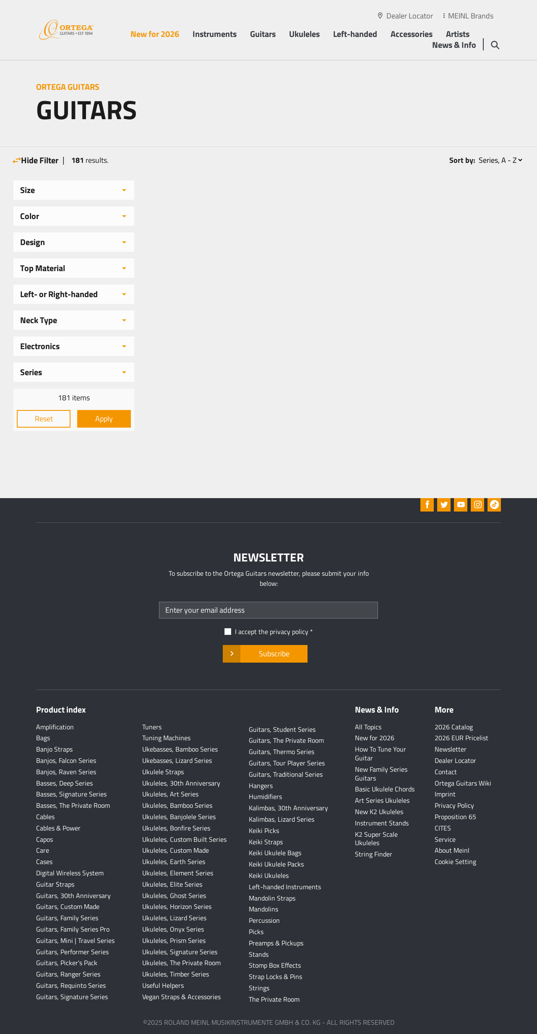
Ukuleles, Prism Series (174, 940)
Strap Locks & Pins (275, 976)
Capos (44, 839)
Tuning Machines (166, 738)
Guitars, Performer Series (72, 952)
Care (42, 850)
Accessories (412, 33)
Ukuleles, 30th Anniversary (181, 783)
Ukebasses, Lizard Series (177, 760)
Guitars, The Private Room (286, 740)
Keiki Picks (264, 830)
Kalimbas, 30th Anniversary (288, 808)
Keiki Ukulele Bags (275, 853)
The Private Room (274, 999)
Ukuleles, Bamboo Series (177, 805)
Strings (259, 988)
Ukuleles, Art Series (170, 794)
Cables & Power (58, 828)
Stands (258, 954)
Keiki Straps (266, 842)
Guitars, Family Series (67, 918)
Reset (44, 418)
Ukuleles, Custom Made (175, 850)
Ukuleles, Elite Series (172, 884)
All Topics (368, 727)
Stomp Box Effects (275, 965)
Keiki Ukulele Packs (276, 864)
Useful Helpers (163, 985)
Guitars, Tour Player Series (287, 763)
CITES (443, 828)
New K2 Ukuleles (379, 812)
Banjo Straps (54, 749)
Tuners (152, 727)
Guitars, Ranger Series (68, 974)
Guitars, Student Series (282, 729)
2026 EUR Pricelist (461, 738)
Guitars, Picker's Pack (66, 963)
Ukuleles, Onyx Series (173, 929)
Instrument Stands (382, 823)
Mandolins (263, 909)
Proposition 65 (455, 817)
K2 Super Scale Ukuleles (376, 838)
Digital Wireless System (70, 873)
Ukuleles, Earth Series (173, 861)
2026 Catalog (454, 727)
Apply (104, 418)
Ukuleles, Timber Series (175, 974)
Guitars (263, 33)
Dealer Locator (409, 15)
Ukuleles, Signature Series (179, 952)
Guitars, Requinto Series (71, 985)
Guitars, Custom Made (67, 906)
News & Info (454, 44)
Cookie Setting (455, 861)
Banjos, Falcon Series (66, 760)
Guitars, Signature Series (72, 997)
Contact (446, 772)
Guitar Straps (55, 884)
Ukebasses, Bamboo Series (180, 749)
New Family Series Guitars (381, 773)
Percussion (264, 920)
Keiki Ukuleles (269, 875)
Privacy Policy (454, 805)
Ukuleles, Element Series (177, 873)
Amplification (55, 727)
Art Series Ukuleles (382, 800)
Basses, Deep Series (64, 783)
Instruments (215, 33)
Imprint (445, 794)
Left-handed (355, 33)
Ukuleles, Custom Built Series (184, 839)
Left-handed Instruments (285, 887)
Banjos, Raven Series (66, 772)
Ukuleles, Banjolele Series (179, 817)
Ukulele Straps (163, 772)
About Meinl (452, 850)
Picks (256, 932)
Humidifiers (265, 796)
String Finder (373, 854)
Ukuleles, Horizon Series (176, 906)
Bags (43, 738)
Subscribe (264, 654)
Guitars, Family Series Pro (72, 929)
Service (445, 839)
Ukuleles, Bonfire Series (176, 828)
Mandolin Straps (272, 898)
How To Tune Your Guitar (380, 753)
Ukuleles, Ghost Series (174, 895)
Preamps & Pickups (276, 943)
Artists (457, 33)
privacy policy (289, 632)
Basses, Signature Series (71, 794)
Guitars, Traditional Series (286, 774)
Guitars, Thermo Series (281, 752)
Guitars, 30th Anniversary (73, 895)
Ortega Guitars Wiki (463, 783)
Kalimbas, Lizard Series (281, 819)
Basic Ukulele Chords (384, 789)
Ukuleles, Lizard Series (174, 918)
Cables (45, 817)
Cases (44, 861)
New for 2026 (154, 33)
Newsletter (451, 749)
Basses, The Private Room (73, 805)
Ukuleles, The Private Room (181, 963)
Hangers (261, 786)
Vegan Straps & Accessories (181, 997)
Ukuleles (304, 33)
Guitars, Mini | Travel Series (75, 940)
